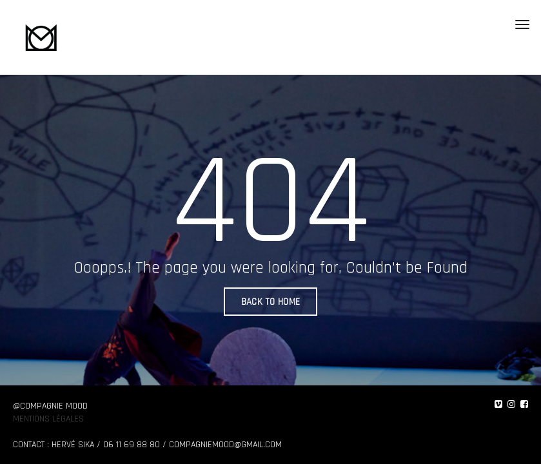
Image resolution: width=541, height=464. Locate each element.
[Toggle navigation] (522, 24)
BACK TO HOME (270, 302)
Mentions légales (48, 419)
